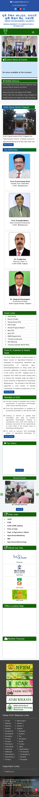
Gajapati (20, 728)
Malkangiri (8, 752)
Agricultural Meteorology (17, 542)
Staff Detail (12, 316)
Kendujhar (8, 736)
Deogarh (8, 741)
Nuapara (22, 734)
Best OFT (11, 333)
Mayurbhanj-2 (10, 757)
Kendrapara (9, 734)
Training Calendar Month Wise (18, 345)
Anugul (7, 721)
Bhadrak (23, 757)
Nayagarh (22, 731)
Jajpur (21, 746)
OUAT (9, 519)
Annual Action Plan (14, 322)
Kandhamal (9, 731)
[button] (3, 46)
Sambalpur (22, 739)
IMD (8, 539)
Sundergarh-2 (25, 754)
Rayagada (23, 759)
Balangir (8, 723)
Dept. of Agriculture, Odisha (18, 532)
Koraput (8, 739)
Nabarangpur (21, 721)
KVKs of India (12, 529)
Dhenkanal (8, 744)
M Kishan (19, 557)
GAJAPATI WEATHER (19, 650)
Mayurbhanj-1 (9, 754)
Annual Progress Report (16, 328)
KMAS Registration (14, 336)
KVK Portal (19, 595)
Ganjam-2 (20, 726)
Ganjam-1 (20, 723)
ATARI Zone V (9, 772)
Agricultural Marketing (16, 535)
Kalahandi (8, 749)
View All (19, 470)
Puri (20, 736)
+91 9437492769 (20, 5)
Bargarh (8, 728)
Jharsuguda (9, 746)
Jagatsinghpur (24, 749)
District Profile (13, 319)
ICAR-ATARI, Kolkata (15, 526)
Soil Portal (19, 583)
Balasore (8, 726)
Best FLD (11, 330)
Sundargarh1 (24, 752)
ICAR (9, 522)
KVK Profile (12, 325)
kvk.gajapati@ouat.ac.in (19, 2)
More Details (8, 144)
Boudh (21, 741)
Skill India (19, 570)
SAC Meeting (12, 342)
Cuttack (21, 744)
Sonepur (8, 759)
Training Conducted (15, 339)
